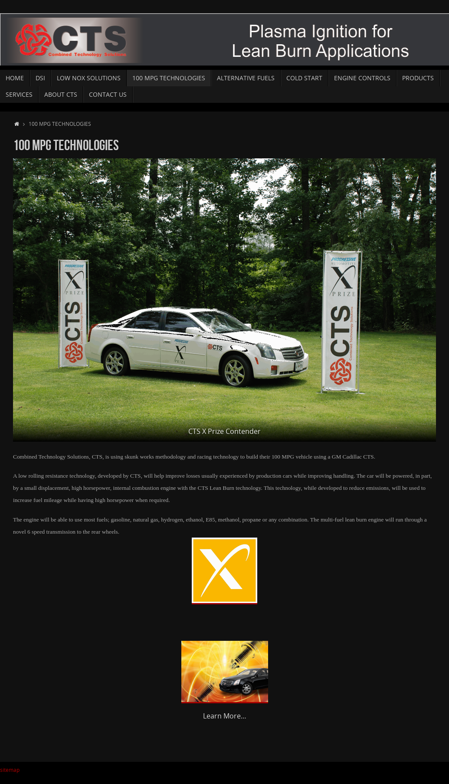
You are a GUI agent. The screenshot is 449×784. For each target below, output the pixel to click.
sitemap (10, 770)
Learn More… (224, 716)
